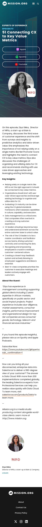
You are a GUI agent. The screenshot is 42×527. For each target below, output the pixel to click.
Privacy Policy (21, 513)
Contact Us (21, 507)
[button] (33, 3)
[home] (15, 3)
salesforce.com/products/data (18, 394)
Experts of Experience (14, 25)
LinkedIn (5, 473)
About (21, 502)
